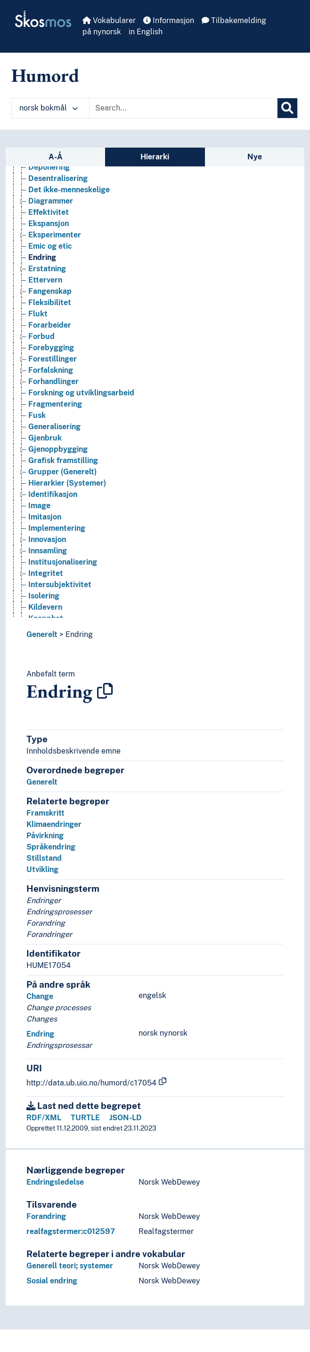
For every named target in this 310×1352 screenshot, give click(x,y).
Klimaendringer (54, 824)
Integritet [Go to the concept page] (45, 573)
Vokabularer (109, 20)
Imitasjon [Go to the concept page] (44, 516)
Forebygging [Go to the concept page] (51, 347)
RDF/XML (43, 1117)
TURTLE (85, 1117)
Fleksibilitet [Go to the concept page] (49, 302)
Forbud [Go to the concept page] (41, 336)
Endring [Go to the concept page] (42, 257)
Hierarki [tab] (154, 156)
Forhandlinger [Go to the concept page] (53, 381)
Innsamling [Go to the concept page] (47, 550)
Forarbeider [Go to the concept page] (49, 325)
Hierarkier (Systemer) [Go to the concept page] (67, 483)
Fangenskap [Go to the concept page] (50, 291)
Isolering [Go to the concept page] (43, 595)
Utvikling (42, 869)
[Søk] (287, 108)
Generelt (41, 634)
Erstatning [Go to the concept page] (47, 268)
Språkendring (50, 846)
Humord (45, 75)
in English (146, 31)
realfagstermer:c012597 (70, 1231)
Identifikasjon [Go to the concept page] (52, 494)
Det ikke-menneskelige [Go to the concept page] (69, 189)
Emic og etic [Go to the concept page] (50, 246)
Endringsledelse (55, 1182)
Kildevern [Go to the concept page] (45, 607)
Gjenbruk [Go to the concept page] (45, 437)
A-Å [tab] (56, 156)
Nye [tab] (254, 156)
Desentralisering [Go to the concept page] (58, 178)
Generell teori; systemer (69, 1265)
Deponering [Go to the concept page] (49, 167)
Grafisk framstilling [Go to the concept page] (63, 460)
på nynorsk (101, 31)
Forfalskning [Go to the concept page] (50, 370)
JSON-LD (125, 1117)
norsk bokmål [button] (48, 107)
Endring (79, 634)
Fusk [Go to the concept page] (37, 415)
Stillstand (44, 858)
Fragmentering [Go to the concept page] (55, 404)
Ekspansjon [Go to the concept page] (48, 223)
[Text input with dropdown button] (183, 108)
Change (39, 996)
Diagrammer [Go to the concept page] (50, 201)
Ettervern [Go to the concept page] (45, 279)
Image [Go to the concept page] (39, 505)
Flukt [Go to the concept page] (38, 313)
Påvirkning (45, 835)
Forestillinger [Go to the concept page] (52, 358)
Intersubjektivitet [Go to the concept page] (59, 584)
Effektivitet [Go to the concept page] (48, 212)
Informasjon (168, 20)
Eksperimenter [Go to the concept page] (54, 234)
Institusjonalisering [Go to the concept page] (62, 562)
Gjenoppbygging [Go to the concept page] (58, 449)
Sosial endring (51, 1280)
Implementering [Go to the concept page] (56, 528)
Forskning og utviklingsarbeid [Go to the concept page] (81, 392)
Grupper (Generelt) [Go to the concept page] (62, 471)
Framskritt (45, 813)
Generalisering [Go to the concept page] (54, 426)
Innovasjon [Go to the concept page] (47, 539)
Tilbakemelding (234, 20)
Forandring (46, 1216)
